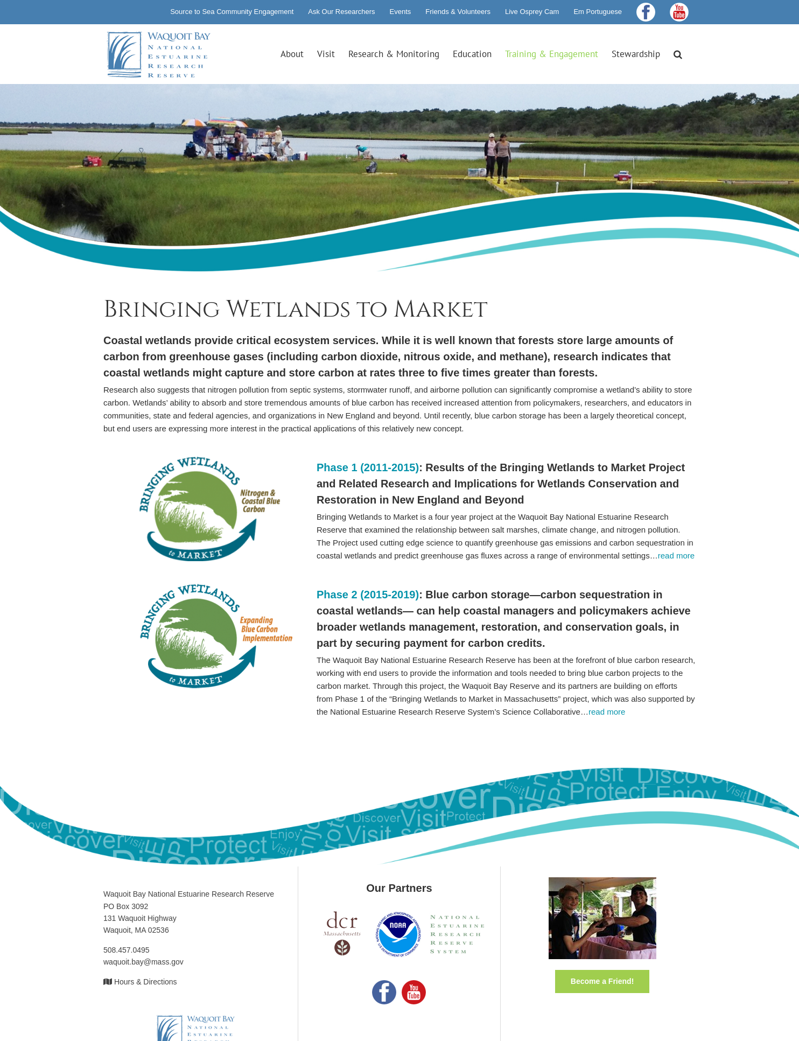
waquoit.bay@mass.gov (143, 962)
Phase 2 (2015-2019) (368, 594)
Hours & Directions (145, 981)
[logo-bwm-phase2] (198, 587)
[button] (678, 53)
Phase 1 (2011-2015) (368, 467)
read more (676, 555)
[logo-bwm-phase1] (198, 460)
